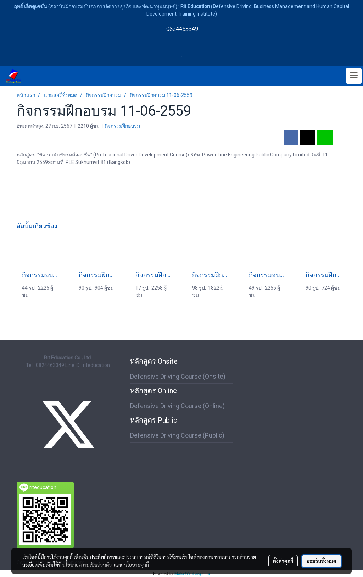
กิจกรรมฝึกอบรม (122, 126)
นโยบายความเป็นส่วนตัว (87, 564)
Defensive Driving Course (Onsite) (177, 376)
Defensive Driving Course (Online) (177, 406)
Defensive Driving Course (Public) (177, 435)
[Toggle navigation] (354, 76)
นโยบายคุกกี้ (136, 564)
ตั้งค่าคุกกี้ (283, 561)
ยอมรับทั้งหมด (321, 561)
